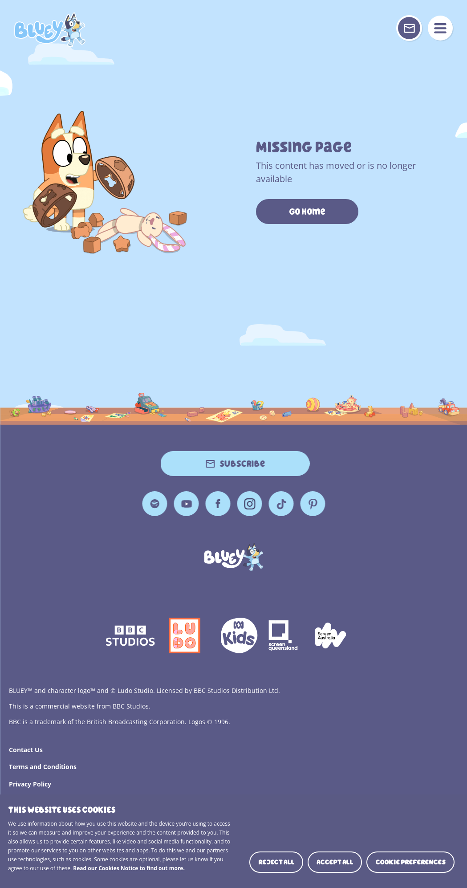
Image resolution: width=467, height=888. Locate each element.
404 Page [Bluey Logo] (49, 29)
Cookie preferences (410, 862)
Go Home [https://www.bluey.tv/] (307, 211)
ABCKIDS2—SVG (239, 635)
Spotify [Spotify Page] (154, 503)
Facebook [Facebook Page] (217, 503)
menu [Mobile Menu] (440, 28)
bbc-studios (130, 635)
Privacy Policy (30, 784)
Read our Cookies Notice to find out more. (129, 868)
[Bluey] (233, 557)
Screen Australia (330, 635)
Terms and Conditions (43, 766)
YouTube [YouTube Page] (186, 503)
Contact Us (26, 749)
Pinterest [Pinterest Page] (312, 503)
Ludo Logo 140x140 (185, 635)
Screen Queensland (284, 635)
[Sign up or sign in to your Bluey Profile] (409, 28)
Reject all (276, 862)
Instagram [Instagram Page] (249, 503)
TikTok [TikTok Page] (280, 503)
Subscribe (242, 463)
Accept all (335, 862)
